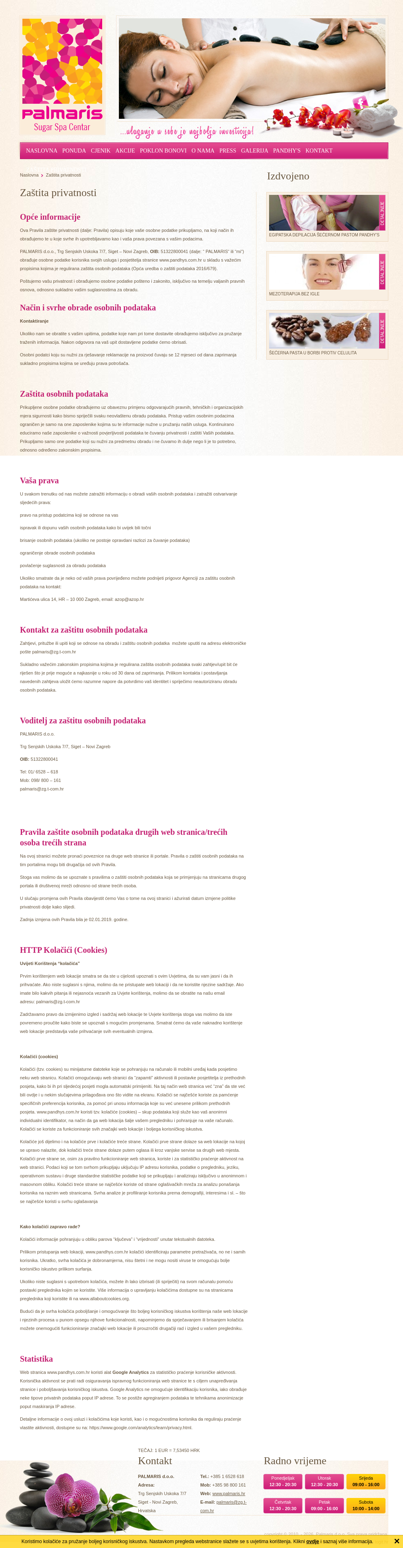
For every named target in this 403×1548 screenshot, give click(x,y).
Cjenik (100, 151)
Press (227, 151)
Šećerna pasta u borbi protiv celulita (324, 334)
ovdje (312, 1541)
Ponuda (74, 151)
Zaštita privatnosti (63, 174)
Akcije (125, 151)
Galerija (254, 151)
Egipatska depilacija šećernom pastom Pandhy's (324, 216)
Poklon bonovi (163, 151)
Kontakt (319, 151)
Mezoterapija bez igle (324, 275)
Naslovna (41, 151)
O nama (203, 151)
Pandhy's (286, 151)
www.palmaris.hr (228, 1493)
